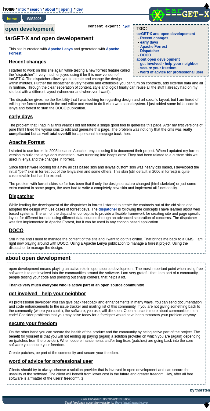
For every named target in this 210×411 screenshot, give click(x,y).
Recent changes (154, 38)
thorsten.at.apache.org (131, 402)
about (50, 9)
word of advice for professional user (171, 72)
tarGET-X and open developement (165, 34)
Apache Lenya (60, 49)
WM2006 (34, 19)
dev (80, 9)
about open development (158, 59)
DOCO (145, 55)
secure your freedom (158, 68)
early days (149, 42)
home (12, 19)
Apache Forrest (153, 46)
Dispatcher (149, 51)
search (36, 9)
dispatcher (108, 209)
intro (22, 9)
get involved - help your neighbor (169, 64)
